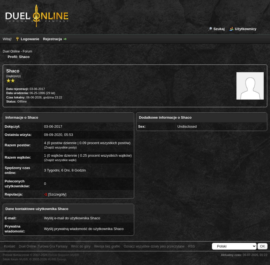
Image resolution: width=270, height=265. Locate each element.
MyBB (23, 259)
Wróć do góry (81, 246)
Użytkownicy (245, 29)
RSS (191, 246)
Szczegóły (57, 194)
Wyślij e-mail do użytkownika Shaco (72, 218)
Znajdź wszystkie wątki (60, 160)
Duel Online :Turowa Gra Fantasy (43, 246)
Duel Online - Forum (17, 51)
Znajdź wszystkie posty (60, 147)
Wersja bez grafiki (107, 246)
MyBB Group (57, 259)
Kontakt (9, 246)
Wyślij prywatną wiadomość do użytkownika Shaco (84, 229)
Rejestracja (52, 39)
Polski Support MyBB (63, 255)
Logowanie (30, 39)
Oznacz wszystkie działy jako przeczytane (154, 246)
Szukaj (218, 29)
